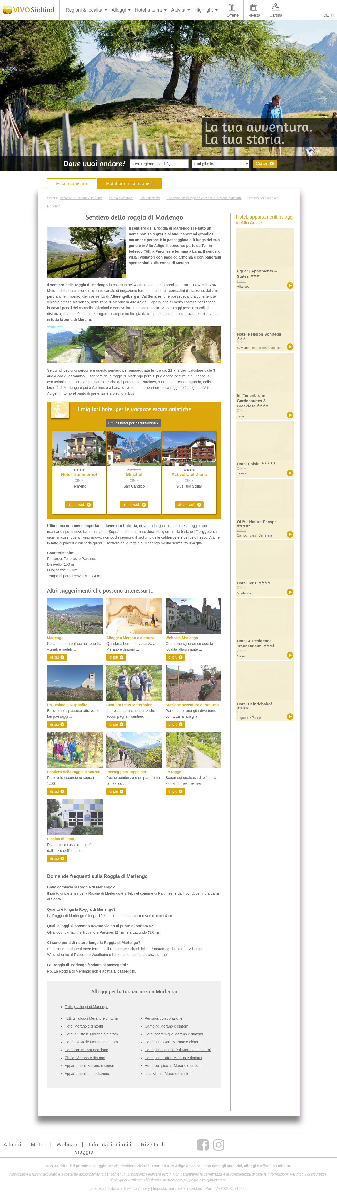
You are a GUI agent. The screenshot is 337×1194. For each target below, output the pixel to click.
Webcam (68, 1144)
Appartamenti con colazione (87, 1073)
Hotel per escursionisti (129, 183)
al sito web (76, 505)
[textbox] (159, 163)
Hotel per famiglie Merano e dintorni (174, 1034)
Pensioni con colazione (163, 1018)
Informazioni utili (109, 1144)
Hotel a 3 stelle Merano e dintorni (91, 1034)
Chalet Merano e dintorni (85, 1058)
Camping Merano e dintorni (167, 1026)
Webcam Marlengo (182, 638)
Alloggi (119, 10)
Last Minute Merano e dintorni (169, 1073)
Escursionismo (71, 183)
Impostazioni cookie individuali (177, 1188)
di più (54, 657)
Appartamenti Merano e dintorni (90, 1066)
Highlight (204, 10)
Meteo (39, 1144)
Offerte (233, 15)
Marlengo (55, 638)
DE (326, 15)
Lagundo (139, 932)
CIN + (79, 480)
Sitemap (97, 1188)
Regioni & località (84, 10)
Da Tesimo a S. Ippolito (67, 705)
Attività (178, 10)
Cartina (276, 15)
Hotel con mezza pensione (86, 1050)
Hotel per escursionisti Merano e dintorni (178, 1050)
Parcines (107, 932)
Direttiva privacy (137, 1188)
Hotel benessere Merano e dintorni (173, 1042)
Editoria (113, 1188)
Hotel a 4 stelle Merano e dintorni (91, 1042)
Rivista (254, 15)
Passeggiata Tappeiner (126, 772)
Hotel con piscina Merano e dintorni (173, 1066)
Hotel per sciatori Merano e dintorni (173, 1058)
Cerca (261, 163)
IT (332, 15)
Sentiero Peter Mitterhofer (129, 705)
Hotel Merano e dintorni (84, 1026)
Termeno (79, 486)
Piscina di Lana (60, 839)
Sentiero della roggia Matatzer (73, 772)
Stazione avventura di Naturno (192, 705)
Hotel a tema (148, 10)
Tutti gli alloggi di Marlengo (86, 1007)
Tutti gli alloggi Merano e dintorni (91, 1018)
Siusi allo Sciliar (189, 486)
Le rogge (173, 772)
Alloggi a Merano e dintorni (130, 638)
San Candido (134, 486)
